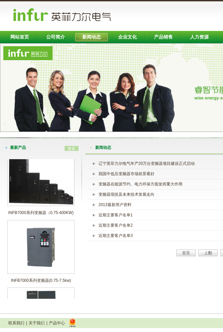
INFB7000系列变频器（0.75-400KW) (41, 213)
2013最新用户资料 (115, 204)
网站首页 (19, 37)
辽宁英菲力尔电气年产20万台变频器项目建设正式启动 (147, 163)
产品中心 (57, 323)
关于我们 (37, 323)
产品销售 (163, 37)
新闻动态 (91, 37)
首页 (186, 253)
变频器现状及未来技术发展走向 (126, 194)
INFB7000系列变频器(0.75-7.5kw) (41, 281)
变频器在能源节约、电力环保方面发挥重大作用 (140, 184)
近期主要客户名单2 (116, 225)
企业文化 (127, 37)
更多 (72, 148)
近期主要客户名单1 (116, 215)
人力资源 (199, 37)
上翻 (208, 253)
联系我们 (16, 323)
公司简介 (55, 37)
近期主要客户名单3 (116, 235)
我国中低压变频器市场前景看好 (126, 173)
